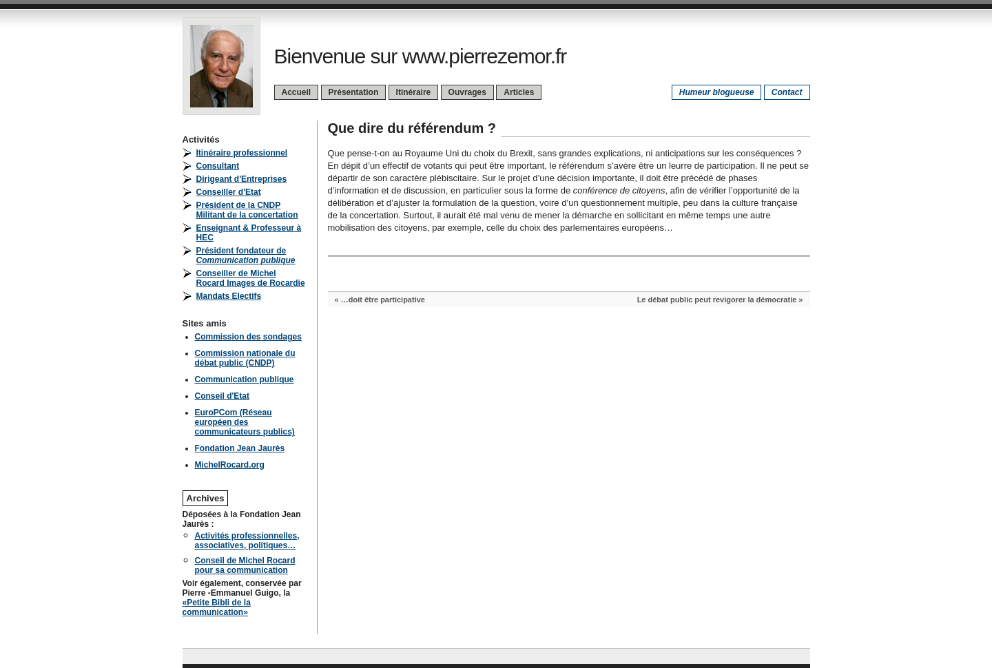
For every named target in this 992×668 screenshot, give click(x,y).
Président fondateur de (246, 255)
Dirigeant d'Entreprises (241, 179)
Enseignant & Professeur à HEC (249, 232)
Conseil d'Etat (222, 396)
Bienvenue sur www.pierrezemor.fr (420, 56)
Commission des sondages (248, 337)
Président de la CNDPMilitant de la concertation (247, 210)
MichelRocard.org (230, 465)
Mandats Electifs (229, 296)
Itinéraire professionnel (242, 153)
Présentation (354, 92)
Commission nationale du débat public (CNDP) (245, 358)
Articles (519, 92)
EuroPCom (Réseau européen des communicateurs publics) (245, 422)
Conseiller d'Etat (228, 192)
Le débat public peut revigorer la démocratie (717, 299)
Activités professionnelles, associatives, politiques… (247, 540)
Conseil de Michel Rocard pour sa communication (245, 565)
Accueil (296, 92)
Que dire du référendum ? (412, 128)
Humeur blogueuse (716, 92)
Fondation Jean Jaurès (240, 448)
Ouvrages (467, 92)
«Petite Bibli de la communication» (217, 607)
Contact (787, 92)
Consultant (218, 166)
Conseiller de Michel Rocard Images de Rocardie (250, 278)
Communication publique (244, 379)
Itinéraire (413, 92)
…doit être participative (383, 299)
